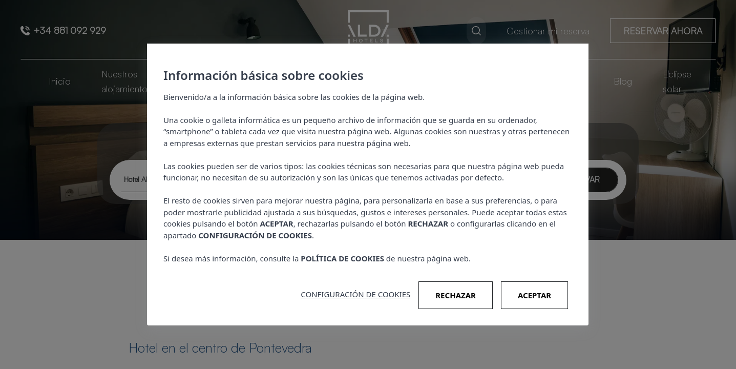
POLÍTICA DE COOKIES (343, 258)
